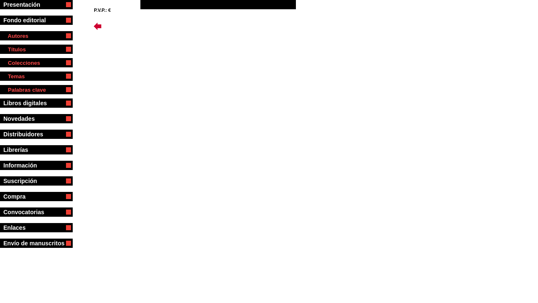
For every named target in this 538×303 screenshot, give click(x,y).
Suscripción (25, 181)
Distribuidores (27, 134)
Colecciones (21, 63)
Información (27, 165)
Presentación (26, 4)
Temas (14, 76)
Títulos (14, 49)
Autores (15, 36)
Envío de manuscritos (33, 243)
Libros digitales (28, 103)
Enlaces (20, 227)
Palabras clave (24, 90)
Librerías (24, 149)
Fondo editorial (28, 20)
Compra (25, 196)
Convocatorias (29, 212)
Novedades (20, 118)
